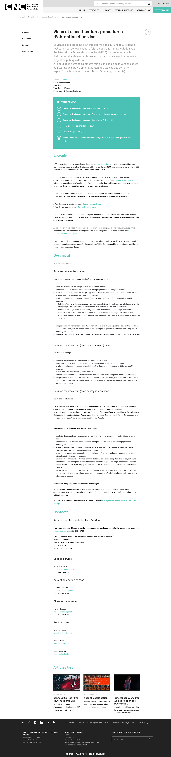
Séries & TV (94, 10)
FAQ (133, 722)
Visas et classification (95, 697)
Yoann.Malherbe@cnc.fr (63, 654)
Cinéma (82, 10)
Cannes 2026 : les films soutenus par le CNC (65, 699)
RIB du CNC (72, 131)
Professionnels (162, 10)
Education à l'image (121, 722)
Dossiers (80, 722)
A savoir (25, 32)
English (166, 3)
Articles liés (27, 51)
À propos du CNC (144, 10)
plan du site (81, 754)
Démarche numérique (92, 204)
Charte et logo (143, 722)
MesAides (68, 735)
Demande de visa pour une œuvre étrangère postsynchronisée (94, 114)
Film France (69, 737)
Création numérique (124, 10)
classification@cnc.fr (63, 531)
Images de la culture (72, 740)
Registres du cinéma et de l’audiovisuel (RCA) (82, 742)
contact (69, 754)
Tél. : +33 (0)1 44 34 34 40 (32, 742)
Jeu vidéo (107, 10)
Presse (107, 722)
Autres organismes (94, 722)
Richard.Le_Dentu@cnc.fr (63, 569)
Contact (159, 3)
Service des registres (124, 180)
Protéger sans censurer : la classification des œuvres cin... (127, 700)
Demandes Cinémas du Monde (76, 745)
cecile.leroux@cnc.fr (61, 644)
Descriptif (26, 39)
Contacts (26, 45)
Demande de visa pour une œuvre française (86, 108)
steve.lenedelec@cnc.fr (62, 633)
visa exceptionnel (104, 164)
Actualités (70, 722)
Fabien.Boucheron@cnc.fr (63, 591)
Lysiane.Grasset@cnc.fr (62, 612)
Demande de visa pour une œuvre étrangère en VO (89, 120)
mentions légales (97, 754)
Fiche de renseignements (78, 126)
